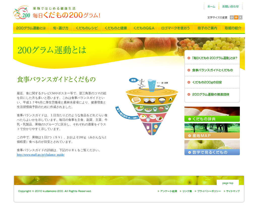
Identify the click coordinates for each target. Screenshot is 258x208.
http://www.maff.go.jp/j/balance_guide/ (40, 154)
